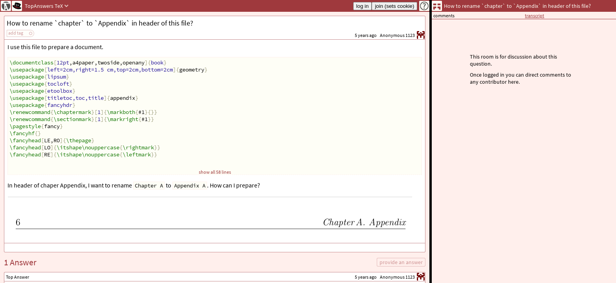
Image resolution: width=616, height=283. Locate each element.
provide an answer (401, 262)
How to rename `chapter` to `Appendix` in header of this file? (100, 23)
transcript (534, 15)
